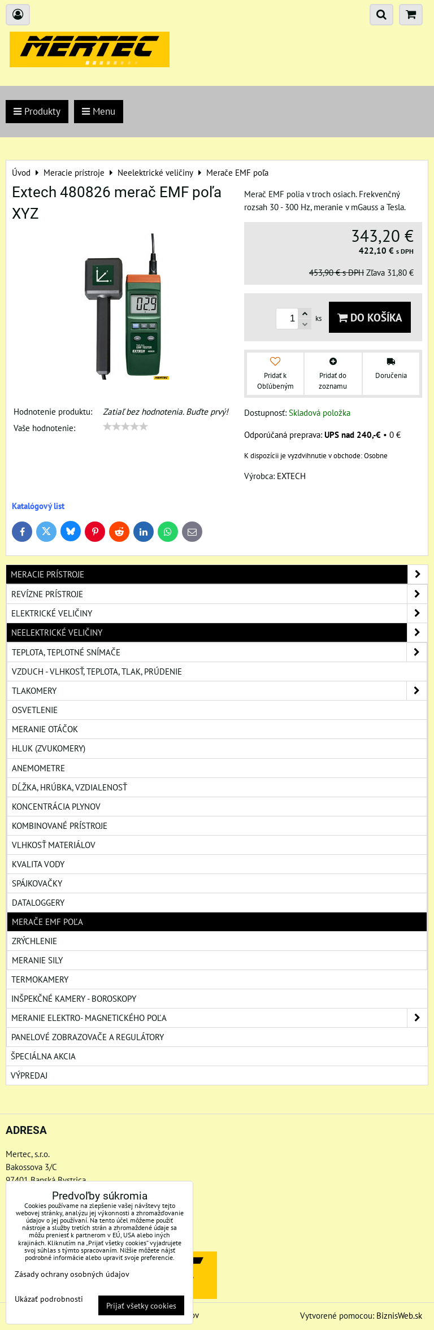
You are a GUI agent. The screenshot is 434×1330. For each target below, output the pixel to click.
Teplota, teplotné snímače (219, 652)
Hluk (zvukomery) (48, 748)
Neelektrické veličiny (219, 632)
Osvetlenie (35, 709)
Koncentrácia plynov (56, 806)
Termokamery (39, 979)
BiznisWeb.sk (399, 1315)
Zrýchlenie (34, 940)
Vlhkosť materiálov (54, 844)
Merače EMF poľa (47, 921)
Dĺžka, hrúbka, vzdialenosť (69, 787)
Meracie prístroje (219, 574)
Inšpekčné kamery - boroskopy (73, 998)
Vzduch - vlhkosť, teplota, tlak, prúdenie (97, 671)
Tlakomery (219, 690)
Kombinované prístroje (59, 825)
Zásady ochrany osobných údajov (72, 1273)
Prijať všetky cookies (141, 1305)
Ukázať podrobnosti (49, 1298)
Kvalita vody (38, 864)
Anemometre (38, 767)
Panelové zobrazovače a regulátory (87, 1036)
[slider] (125, 426)
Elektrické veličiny (219, 613)
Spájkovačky (37, 883)
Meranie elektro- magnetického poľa (219, 1018)
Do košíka (369, 317)
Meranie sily (37, 960)
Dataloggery (38, 902)
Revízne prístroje (219, 594)
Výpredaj (29, 1075)
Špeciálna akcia (43, 1056)
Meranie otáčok (45, 728)
